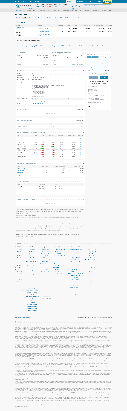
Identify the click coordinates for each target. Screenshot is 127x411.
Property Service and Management (63, 186)
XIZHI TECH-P (20, 170)
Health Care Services (60, 191)
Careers (19, 284)
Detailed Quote (46, 251)
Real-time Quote (46, 249)
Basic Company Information (61, 53)
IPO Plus (32, 294)
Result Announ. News (32, 286)
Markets (92, 257)
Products (19, 255)
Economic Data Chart (32, 308)
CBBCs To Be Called (76, 275)
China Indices (32, 253)
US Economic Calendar (75, 300)
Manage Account (19, 267)
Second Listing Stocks (32, 274)
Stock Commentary (59, 265)
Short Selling (32, 282)
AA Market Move (45, 292)
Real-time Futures (32, 255)
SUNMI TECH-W (21, 168)
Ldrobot (18, 34)
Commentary (92, 255)
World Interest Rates (32, 310)
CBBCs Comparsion (76, 271)
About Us (19, 281)
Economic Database (32, 306)
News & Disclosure (46, 290)
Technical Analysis (46, 253)
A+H (32, 298)
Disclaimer (19, 288)
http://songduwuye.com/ (78, 64)
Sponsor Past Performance (26, 199)
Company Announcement (32, 280)
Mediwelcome (20, 193)
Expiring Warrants (75, 261)
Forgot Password (19, 269)
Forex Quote (92, 251)
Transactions (46, 280)
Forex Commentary (59, 271)
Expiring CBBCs (76, 277)
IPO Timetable (21, 53)
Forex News (92, 253)
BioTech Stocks (32, 276)
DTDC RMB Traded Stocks (32, 261)
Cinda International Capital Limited (40, 82)
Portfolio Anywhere (46, 298)
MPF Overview (92, 284)
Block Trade (46, 282)
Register (19, 265)
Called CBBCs (75, 279)
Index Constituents (32, 265)
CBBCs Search (75, 269)
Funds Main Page (92, 267)
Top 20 (32, 257)
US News (75, 298)
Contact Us (19, 273)
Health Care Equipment (43, 28)
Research (59, 273)
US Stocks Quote (75, 289)
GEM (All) (32, 272)
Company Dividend (32, 284)
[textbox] (97, 6)
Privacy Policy (19, 290)
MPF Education (92, 290)
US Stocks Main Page (75, 287)
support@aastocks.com (24, 317)
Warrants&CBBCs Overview (76, 249)
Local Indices (32, 249)
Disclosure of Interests (46, 288)
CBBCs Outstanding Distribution (76, 273)
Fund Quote (92, 269)
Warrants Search (76, 257)
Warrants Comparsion (75, 259)
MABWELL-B (20, 172)
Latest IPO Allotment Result (26, 163)
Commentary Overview (59, 263)
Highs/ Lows (32, 259)
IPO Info (19, 70)
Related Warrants (46, 259)
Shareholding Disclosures (32, 296)
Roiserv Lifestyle (20, 188)
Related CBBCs (46, 261)
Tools (92, 276)
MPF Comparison (92, 288)
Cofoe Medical (19, 31)
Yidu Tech (19, 191)
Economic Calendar (32, 304)
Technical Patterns (46, 296)
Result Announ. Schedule (32, 290)
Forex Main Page (92, 249)
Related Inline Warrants (46, 263)
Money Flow (46, 284)
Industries (32, 263)
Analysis (75, 294)
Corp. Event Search (32, 292)
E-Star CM (19, 186)
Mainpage (19, 249)
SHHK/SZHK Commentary (59, 267)
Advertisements (19, 286)
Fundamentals (46, 294)
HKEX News (60, 253)
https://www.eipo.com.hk (37, 103)
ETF (32, 278)
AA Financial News (60, 249)
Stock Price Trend (45, 276)
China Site (19, 251)
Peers (46, 286)
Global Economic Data (75, 302)
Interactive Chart (46, 255)
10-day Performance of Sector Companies (31, 132)
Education (19, 257)
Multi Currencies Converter (92, 259)
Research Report (32, 288)
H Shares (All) (32, 268)
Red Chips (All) (32, 270)
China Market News (59, 255)
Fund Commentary (59, 269)
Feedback (19, 271)
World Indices (32, 251)
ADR (32, 300)
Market (76, 292)
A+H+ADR (32, 302)
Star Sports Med (20, 27)
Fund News (92, 271)
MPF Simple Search (92, 286)
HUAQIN (19, 175)
